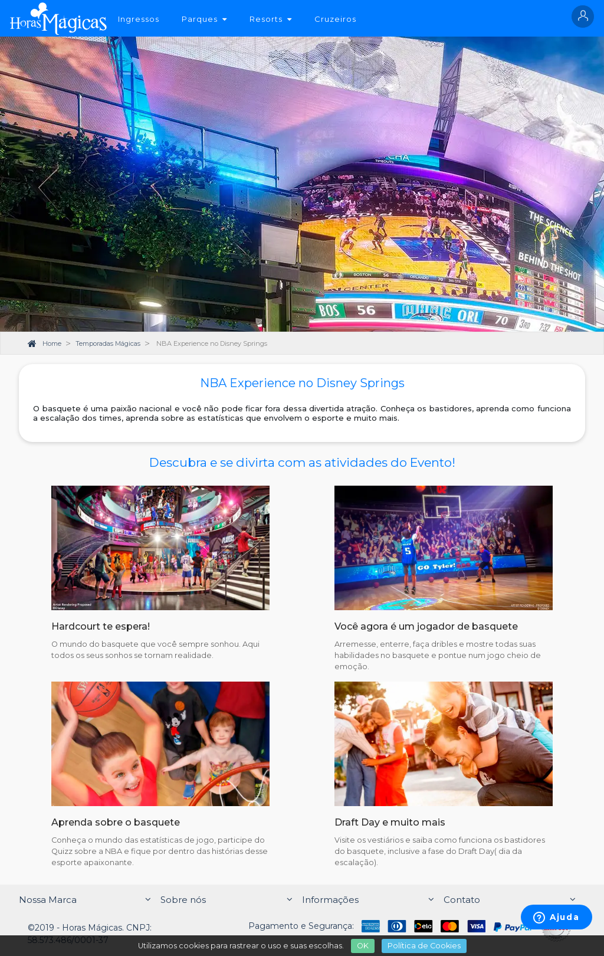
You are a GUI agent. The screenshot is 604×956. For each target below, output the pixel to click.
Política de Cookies (424, 945)
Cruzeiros (335, 19)
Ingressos (138, 19)
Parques (204, 19)
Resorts (271, 19)
